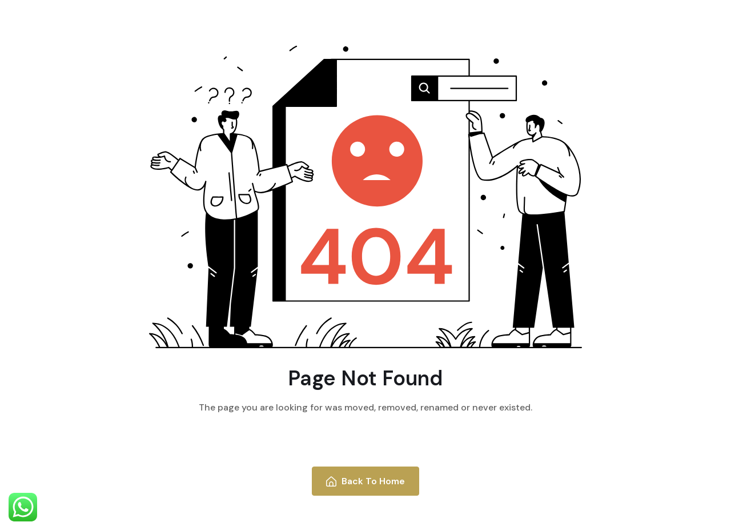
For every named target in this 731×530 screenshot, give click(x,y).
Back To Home (365, 481)
